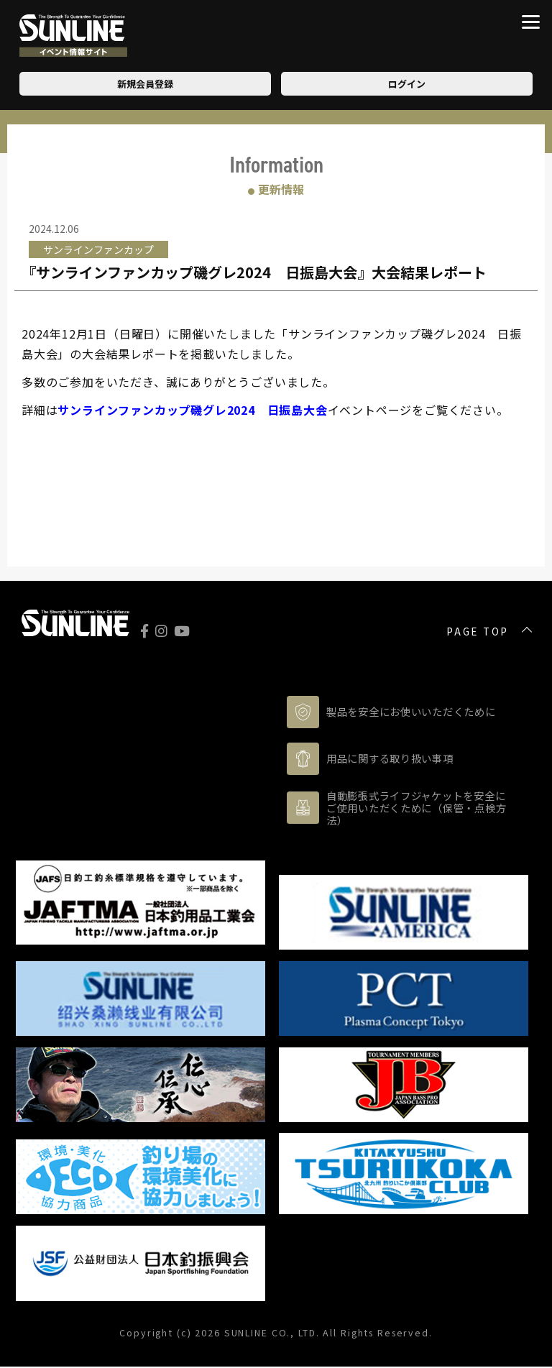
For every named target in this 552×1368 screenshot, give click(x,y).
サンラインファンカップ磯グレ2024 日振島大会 (192, 409)
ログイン (407, 84)
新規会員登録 (145, 84)
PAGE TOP (477, 632)
